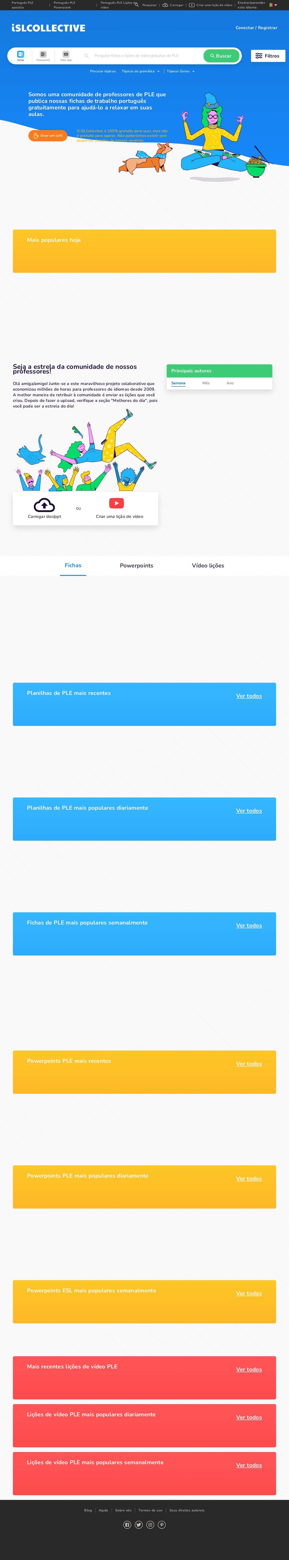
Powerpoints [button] (136, 565)
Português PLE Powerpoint (65, 5)
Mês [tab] (206, 383)
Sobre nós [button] (123, 1510)
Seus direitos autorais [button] (187, 1510)
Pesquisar (146, 5)
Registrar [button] (267, 28)
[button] (21, 56)
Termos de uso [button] (150, 1510)
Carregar (172, 5)
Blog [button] (88, 1510)
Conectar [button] (245, 28)
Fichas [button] (73, 565)
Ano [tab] (230, 383)
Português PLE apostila (23, 5)
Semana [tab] (178, 383)
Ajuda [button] (103, 1510)
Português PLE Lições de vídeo (119, 5)
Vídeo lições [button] (208, 565)
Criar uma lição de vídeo (210, 5)
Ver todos (249, 696)
